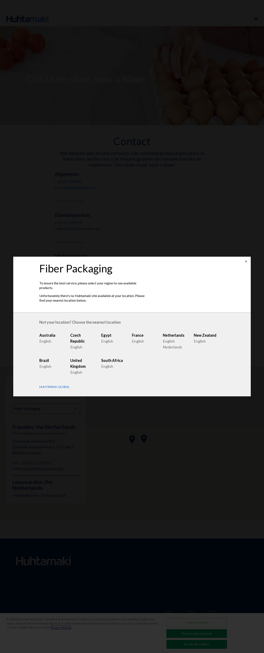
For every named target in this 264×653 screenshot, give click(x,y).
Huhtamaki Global (54, 387)
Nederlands (172, 347)
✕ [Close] (246, 261)
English (45, 341)
